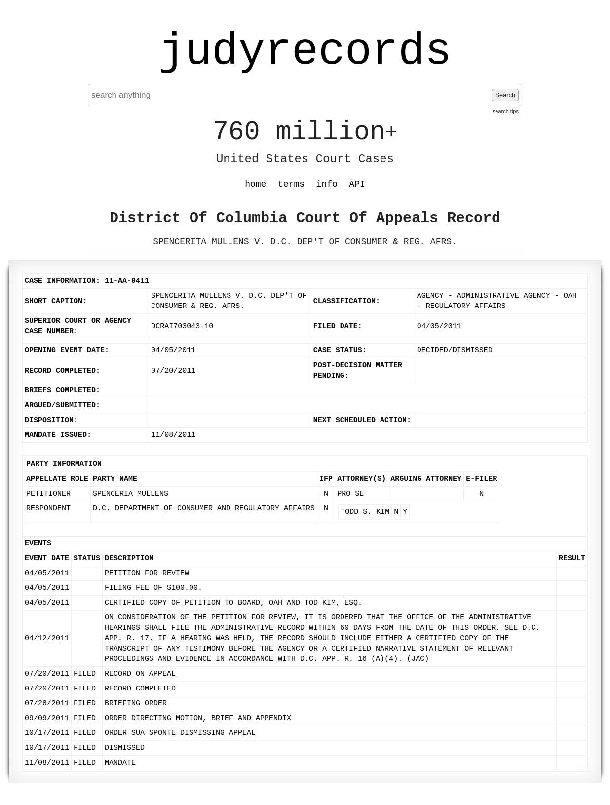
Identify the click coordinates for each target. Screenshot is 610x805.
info (327, 184)
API (357, 184)
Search (505, 95)
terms (291, 184)
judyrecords (305, 52)
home (255, 184)
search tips (506, 111)
